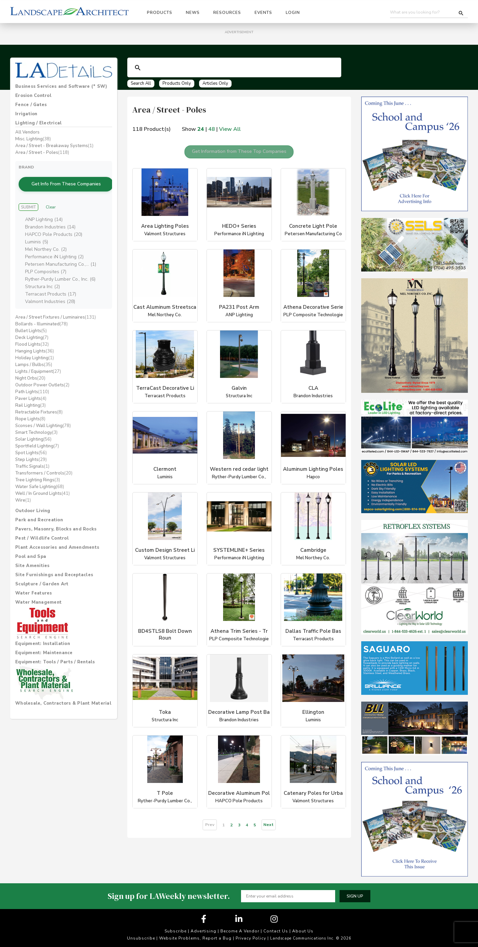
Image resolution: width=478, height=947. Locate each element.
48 (211, 129)
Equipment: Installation (42, 633)
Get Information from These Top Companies (239, 148)
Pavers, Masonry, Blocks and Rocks (55, 519)
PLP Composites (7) (45, 261)
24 (200, 129)
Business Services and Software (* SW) (61, 86)
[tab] (63, 86)
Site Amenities (32, 555)
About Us (302, 931)
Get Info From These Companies (63, 179)
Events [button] (263, 12)
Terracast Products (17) (50, 283)
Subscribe (176, 931)
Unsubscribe (141, 938)
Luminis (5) (36, 231)
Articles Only (215, 83)
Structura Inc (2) (42, 276)
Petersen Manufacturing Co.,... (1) (60, 253)
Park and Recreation (39, 509)
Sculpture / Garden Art (42, 573)
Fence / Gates (31, 105)
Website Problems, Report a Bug (195, 938)
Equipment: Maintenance (44, 642)
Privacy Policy (251, 938)
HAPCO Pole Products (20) (53, 224)
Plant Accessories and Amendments (57, 537)
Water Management (38, 592)
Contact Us (275, 931)
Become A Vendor (239, 931)
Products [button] (159, 12)
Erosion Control (33, 96)
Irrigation (26, 114)
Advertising (203, 931)
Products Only (176, 83)
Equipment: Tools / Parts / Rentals (55, 651)
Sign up (355, 896)
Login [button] (293, 12)
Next (268, 819)
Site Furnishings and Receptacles (54, 564)
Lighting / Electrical (38, 123)
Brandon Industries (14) (50, 216)
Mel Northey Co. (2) (46, 239)
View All (230, 129)
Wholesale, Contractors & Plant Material (63, 693)
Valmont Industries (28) (50, 291)
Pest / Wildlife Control (42, 528)
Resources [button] (227, 12)
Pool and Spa (30, 546)
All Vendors (27, 132)
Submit (28, 196)
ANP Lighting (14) (44, 209)
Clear (51, 196)
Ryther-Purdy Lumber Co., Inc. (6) (60, 268)
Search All (141, 83)
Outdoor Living (32, 500)
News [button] (193, 12)
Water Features (33, 583)
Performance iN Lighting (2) (54, 246)
